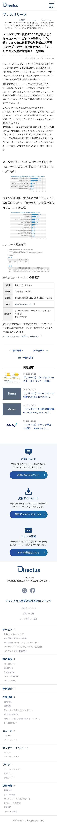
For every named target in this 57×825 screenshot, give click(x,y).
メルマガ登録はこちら (28, 552)
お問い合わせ (28, 614)
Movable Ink (9, 672)
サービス (8, 629)
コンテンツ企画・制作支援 (15, 651)
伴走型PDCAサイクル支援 (15, 638)
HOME (22, 20)
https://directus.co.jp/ (23, 304)
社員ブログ (9, 778)
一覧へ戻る (28, 358)
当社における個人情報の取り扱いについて (22, 719)
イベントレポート (11, 756)
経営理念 (8, 706)
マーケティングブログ (13, 769)
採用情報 (8, 785)
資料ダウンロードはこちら (28, 514)
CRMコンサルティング (14, 634)
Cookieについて (11, 723)
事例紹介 (8, 688)
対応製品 (8, 659)
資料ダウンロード (28, 608)
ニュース (32, 20)
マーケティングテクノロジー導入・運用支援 (23, 647)
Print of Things (10, 681)
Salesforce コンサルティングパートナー (21, 643)
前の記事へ (18, 351)
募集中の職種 (10, 795)
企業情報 (8, 697)
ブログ (6, 764)
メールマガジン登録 (28, 619)
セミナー (8, 752)
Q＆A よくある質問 (12, 803)
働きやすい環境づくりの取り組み (18, 710)
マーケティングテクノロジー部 (17, 799)
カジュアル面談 (10, 811)
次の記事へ (38, 351)
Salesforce (9, 668)
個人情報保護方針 (11, 714)
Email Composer (11, 676)
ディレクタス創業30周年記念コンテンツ (29, 601)
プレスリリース (46, 20)
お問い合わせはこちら (28, 475)
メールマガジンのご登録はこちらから (20, 336)
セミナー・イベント (14, 747)
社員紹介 (8, 807)
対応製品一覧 (10, 664)
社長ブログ (9, 773)
